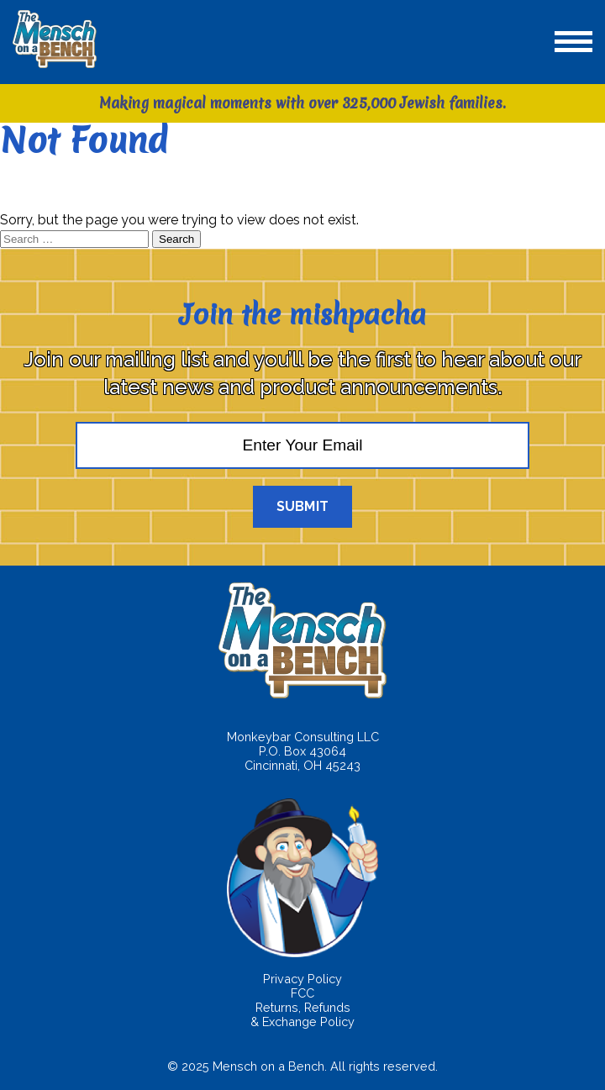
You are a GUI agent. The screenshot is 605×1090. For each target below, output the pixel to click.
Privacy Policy (302, 979)
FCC (302, 993)
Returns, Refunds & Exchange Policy (302, 1014)
